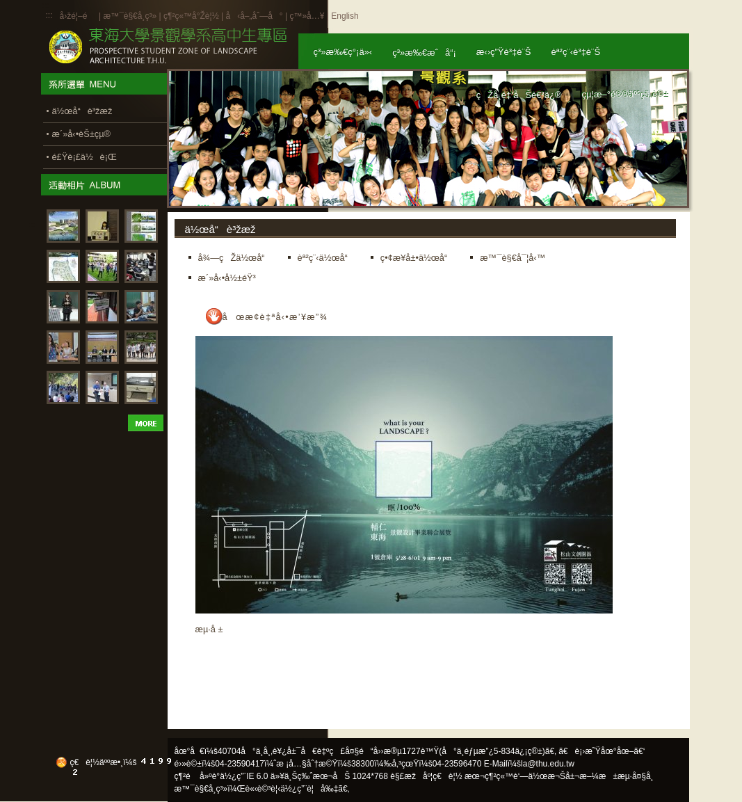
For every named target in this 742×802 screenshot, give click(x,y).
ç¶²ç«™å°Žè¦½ (191, 16)
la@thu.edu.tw (547, 764)
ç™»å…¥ (306, 16)
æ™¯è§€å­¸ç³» (131, 16)
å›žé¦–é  (78, 16)
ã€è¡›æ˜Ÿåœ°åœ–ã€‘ (601, 751)
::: (49, 15)
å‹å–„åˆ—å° (253, 16)
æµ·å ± (209, 629)
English (344, 16)
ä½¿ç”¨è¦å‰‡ (309, 789)
